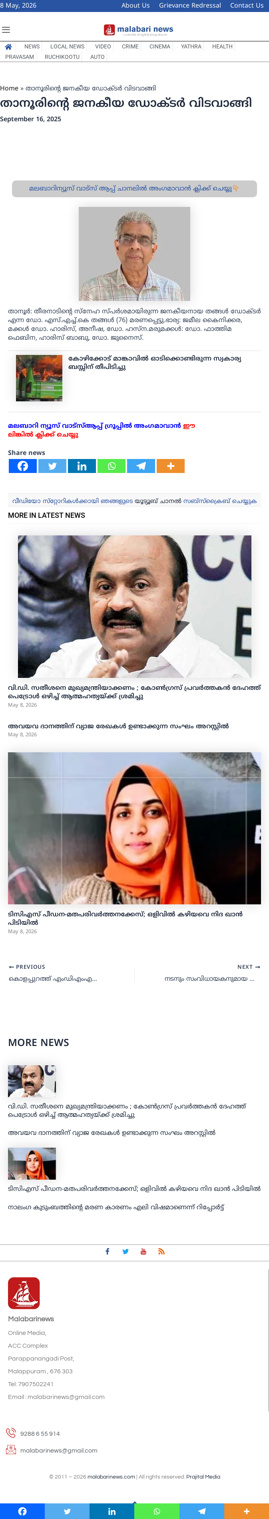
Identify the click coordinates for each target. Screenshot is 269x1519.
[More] (171, 466)
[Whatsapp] (112, 466)
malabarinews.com (111, 1477)
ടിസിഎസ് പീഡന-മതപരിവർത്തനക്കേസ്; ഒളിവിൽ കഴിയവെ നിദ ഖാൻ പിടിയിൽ (134, 1190)
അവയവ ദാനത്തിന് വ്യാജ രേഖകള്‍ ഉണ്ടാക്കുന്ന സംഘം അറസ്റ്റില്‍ (118, 727)
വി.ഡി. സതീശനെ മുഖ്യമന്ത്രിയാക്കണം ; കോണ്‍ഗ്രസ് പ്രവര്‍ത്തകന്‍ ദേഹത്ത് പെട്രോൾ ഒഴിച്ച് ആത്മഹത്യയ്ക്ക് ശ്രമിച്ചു (134, 692)
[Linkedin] (82, 466)
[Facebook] (23, 466)
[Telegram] (141, 466)
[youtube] (143, 1253)
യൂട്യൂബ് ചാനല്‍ (158, 501)
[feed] (161, 1253)
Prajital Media (203, 1477)
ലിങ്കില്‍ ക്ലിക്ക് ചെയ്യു (43, 435)
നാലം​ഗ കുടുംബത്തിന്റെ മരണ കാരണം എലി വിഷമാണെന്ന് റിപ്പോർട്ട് (116, 1208)
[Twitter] (52, 466)
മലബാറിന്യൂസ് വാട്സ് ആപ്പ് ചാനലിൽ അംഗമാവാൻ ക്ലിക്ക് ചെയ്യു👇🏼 (134, 189)
